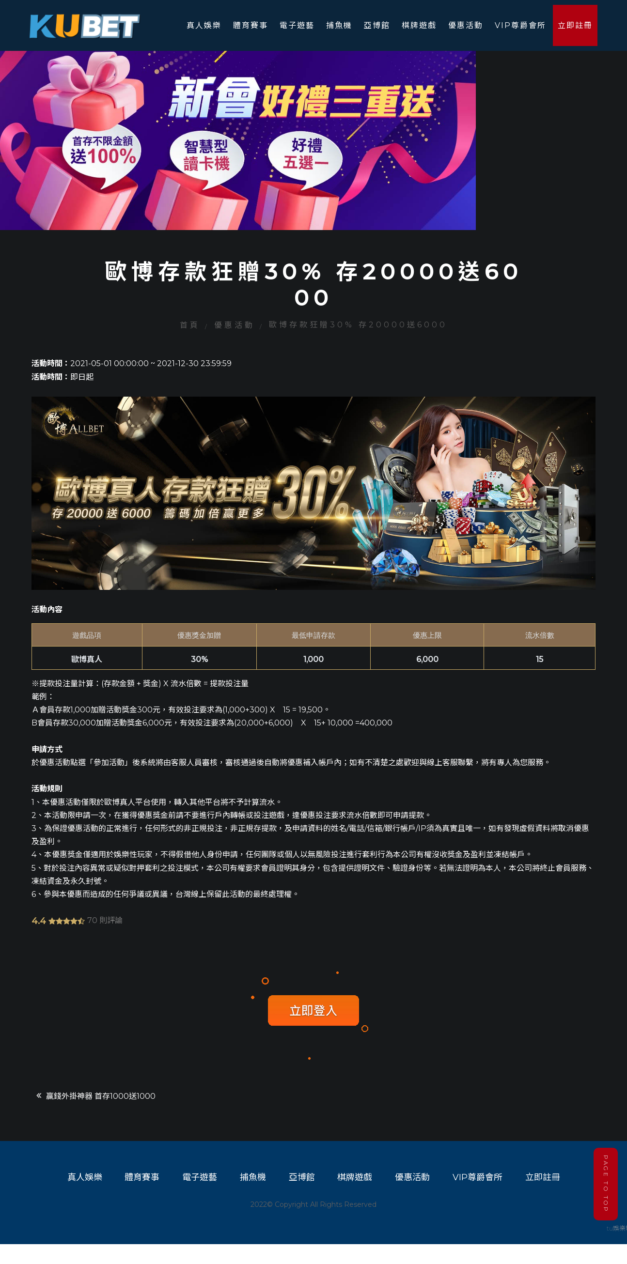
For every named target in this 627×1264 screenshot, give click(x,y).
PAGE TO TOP (605, 1182)
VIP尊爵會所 (521, 25)
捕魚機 (340, 25)
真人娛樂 (204, 25)
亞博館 (377, 25)
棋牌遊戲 (419, 25)
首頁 (190, 340)
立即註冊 (575, 25)
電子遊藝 (297, 25)
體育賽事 (251, 25)
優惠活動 (466, 25)
